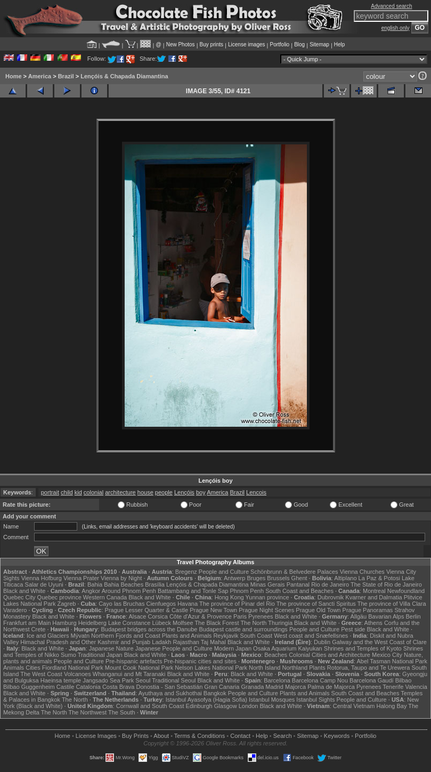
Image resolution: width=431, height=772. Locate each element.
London (248, 706)
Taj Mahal (213, 642)
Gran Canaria (221, 687)
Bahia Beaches (123, 584)
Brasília (155, 584)
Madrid (274, 687)
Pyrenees (260, 616)
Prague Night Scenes (266, 610)
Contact (240, 736)
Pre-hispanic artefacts (133, 661)
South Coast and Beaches (299, 591)
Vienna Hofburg (41, 578)
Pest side (353, 629)
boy (201, 492)
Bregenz (186, 571)
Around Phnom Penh (129, 591)
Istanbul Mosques (272, 699)
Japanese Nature (111, 648)
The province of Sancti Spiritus (316, 603)
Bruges (256, 578)
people (164, 492)
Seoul (142, 680)
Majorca (295, 687)
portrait (50, 492)
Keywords (336, 736)
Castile (65, 687)
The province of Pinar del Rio (237, 603)
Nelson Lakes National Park (211, 667)
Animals (13, 667)
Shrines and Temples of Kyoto (363, 648)
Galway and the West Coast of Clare (379, 642)
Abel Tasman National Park (391, 661)
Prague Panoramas (368, 610)
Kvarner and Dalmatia (373, 597)
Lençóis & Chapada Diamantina (124, 76)
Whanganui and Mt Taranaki (129, 674)
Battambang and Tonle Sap (193, 591)
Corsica (158, 616)
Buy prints (211, 44)
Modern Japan (232, 648)
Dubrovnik (331, 597)
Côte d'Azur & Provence (200, 616)
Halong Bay (392, 706)
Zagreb (67, 603)
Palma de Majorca (331, 687)
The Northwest (88, 712)
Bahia (94, 584)
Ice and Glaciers (48, 635)
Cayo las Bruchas (121, 603)
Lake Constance (129, 623)
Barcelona (277, 680)
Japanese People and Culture (174, 648)
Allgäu (359, 616)
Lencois (256, 492)
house (145, 492)
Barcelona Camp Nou (320, 680)
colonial (93, 492)
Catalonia (88, 687)
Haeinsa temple (60, 680)
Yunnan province (267, 597)
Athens (373, 623)
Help (339, 44)
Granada (252, 687)
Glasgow (225, 706)
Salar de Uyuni (44, 584)
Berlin (413, 616)
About (161, 736)
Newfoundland (406, 591)
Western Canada (105, 597)
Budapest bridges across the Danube (149, 629)
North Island (264, 667)
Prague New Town (213, 610)
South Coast (256, 635)
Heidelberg (92, 623)
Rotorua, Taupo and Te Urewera (368, 667)
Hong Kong (229, 597)
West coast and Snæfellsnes (311, 635)
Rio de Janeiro (330, 584)
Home (13, 76)
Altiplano (345, 578)
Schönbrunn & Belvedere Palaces (294, 571)
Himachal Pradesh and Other (58, 642)
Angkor (91, 591)
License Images (96, 736)
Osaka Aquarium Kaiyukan (287, 648)
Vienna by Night (121, 578)
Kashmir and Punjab (123, 642)
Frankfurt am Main (27, 623)
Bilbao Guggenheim (29, 687)
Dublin (322, 642)
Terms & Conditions (199, 736)
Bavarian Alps (386, 616)
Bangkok (215, 693)
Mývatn (80, 635)
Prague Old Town (318, 610)
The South (121, 712)
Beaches (275, 655)
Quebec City (19, 597)
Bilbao (403, 680)
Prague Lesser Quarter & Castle (147, 610)
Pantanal (298, 584)
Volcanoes (77, 674)
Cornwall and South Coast (150, 706)
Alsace (137, 616)
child (67, 492)
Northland (294, 667)
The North (253, 623)
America (39, 76)
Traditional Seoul (174, 680)
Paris (240, 616)
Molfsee (183, 623)
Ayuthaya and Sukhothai (170, 693)
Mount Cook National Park (139, 667)
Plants (317, 667)
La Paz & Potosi (379, 578)
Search (282, 736)
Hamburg (64, 623)
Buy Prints (135, 736)
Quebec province (59, 597)
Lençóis (184, 492)
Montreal (374, 591)
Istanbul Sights (315, 699)
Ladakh (161, 642)
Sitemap (319, 44)
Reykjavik (225, 635)
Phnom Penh (247, 591)
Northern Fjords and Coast (125, 635)
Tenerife (393, 687)
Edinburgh (199, 706)
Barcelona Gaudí (371, 680)
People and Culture (224, 571)
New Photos (180, 44)
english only (395, 28)
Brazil (66, 76)
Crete (38, 629)
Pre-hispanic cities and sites (200, 661)
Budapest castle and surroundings (243, 629)
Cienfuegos (161, 603)
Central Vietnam (354, 706)
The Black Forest (216, 623)
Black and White (24, 591)
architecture (120, 492)
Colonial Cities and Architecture (329, 655)
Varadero (15, 610)
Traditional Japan (100, 655)
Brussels (278, 578)
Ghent (299, 578)
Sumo (68, 655)
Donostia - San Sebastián (169, 687)
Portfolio (279, 44)
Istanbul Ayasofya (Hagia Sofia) (206, 699)
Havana (187, 603)
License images (246, 44)
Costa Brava (118, 687)
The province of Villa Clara (391, 603)
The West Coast (41, 674)
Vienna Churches (362, 571)
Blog (299, 44)
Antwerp (234, 578)
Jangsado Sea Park (108, 680)
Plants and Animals (187, 635)
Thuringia (280, 623)
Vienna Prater (81, 578)
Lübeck (161, 623)
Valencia (416, 687)
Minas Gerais (267, 584)
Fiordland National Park (72, 667)
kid (78, 492)
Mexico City (387, 655)
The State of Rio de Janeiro (386, 584)
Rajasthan (186, 642)
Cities (33, 667)
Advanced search (391, 6)
